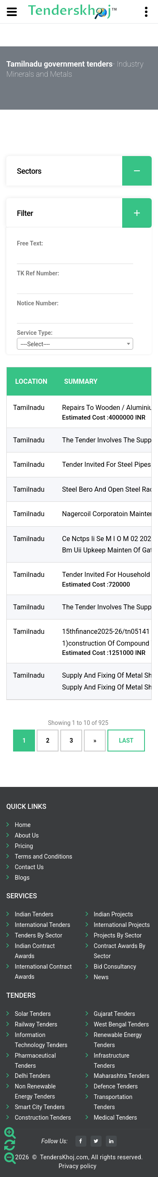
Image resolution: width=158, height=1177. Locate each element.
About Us (27, 835)
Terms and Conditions (43, 856)
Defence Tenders (116, 1086)
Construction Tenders (43, 1117)
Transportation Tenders (113, 1102)
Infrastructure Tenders (111, 1060)
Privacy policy (77, 1166)
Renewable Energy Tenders (118, 1040)
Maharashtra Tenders (122, 1075)
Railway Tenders (36, 1024)
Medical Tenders (115, 1117)
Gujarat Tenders (114, 1013)
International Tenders (42, 924)
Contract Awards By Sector (119, 951)
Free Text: (30, 243)
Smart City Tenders (39, 1107)
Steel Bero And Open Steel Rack (109, 489)
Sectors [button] (84, 171)
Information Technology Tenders (41, 1040)
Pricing (24, 846)
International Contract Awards (43, 971)
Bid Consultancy (115, 966)
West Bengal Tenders (121, 1024)
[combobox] (75, 344)
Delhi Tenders (32, 1075)
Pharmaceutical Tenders (35, 1060)
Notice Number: (38, 303)
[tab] (79, 171)
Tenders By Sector (38, 935)
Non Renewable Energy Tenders (35, 1091)
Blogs (22, 877)
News (101, 977)
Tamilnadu (29, 408)
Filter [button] (84, 213)
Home (23, 824)
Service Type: (35, 332)
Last (126, 740)
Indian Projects (113, 914)
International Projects (122, 924)
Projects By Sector (118, 935)
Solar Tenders (33, 1013)
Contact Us (29, 867)
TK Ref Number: (38, 273)
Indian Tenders (34, 914)
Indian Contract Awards (35, 951)
